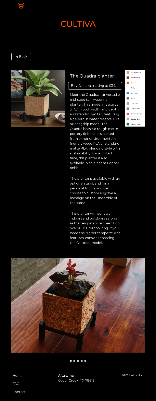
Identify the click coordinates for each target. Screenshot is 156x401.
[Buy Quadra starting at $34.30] (94, 86)
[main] (78, 24)
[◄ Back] (21, 56)
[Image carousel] (77, 310)
